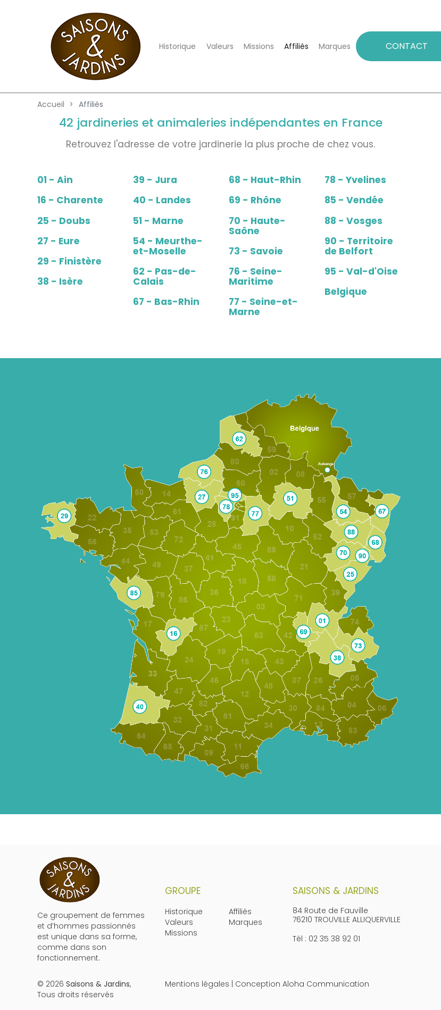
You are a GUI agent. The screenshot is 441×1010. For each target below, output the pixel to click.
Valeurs (220, 46)
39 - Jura (155, 179)
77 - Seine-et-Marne (263, 306)
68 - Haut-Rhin (265, 179)
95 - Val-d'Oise (361, 271)
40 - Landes (162, 200)
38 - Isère (60, 281)
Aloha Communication (325, 984)
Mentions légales (197, 984)
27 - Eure (58, 241)
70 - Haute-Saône (257, 225)
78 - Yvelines (355, 179)
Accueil (50, 104)
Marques (335, 46)
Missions (259, 46)
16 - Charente (70, 200)
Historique (177, 46)
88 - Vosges (353, 220)
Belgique (345, 291)
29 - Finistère (69, 261)
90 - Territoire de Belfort (358, 246)
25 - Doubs (63, 220)
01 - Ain (55, 179)
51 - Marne (158, 220)
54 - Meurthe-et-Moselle (168, 246)
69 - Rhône (255, 200)
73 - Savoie (256, 251)
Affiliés (296, 46)
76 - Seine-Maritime (255, 276)
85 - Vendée (354, 200)
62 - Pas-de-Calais (164, 276)
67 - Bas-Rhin (166, 301)
